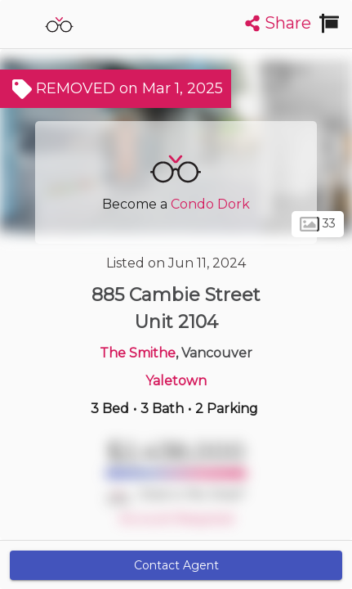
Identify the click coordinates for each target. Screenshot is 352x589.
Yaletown (176, 381)
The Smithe (138, 353)
